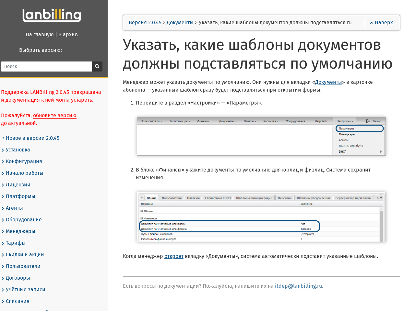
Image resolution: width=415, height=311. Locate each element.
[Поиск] (51, 66)
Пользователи (25, 266)
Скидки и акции (26, 255)
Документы (186, 23)
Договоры (19, 278)
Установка (19, 150)
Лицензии (20, 185)
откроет (180, 256)
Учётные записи (27, 290)
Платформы (22, 196)
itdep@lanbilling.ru (304, 286)
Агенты (16, 208)
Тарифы (17, 243)
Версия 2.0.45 (151, 23)
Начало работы (26, 173)
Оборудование (25, 220)
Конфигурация (25, 161)
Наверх (380, 23)
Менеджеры (22, 231)
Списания (19, 301)
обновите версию (59, 115)
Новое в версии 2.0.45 (35, 138)
